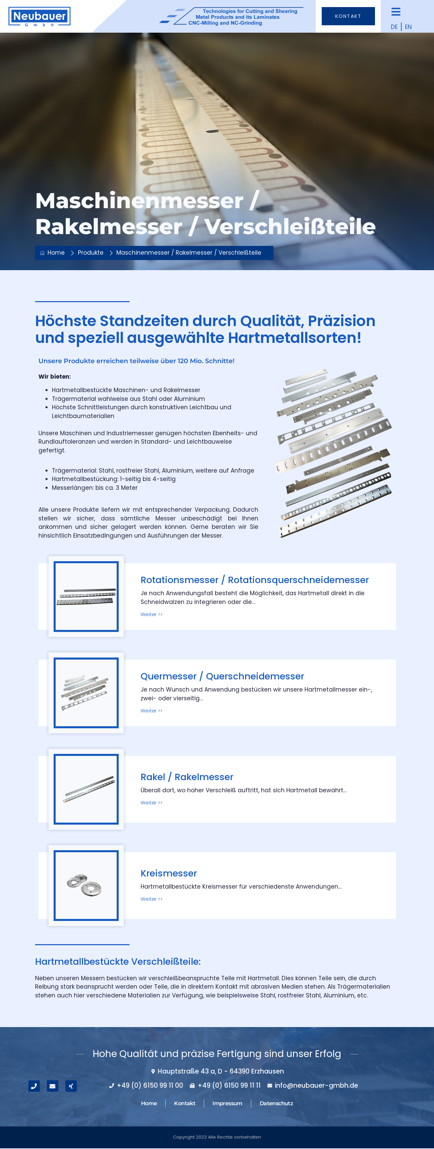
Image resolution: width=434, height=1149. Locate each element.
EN (408, 27)
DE (394, 27)
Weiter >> (151, 614)
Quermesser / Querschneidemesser (222, 676)
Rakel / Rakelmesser (187, 777)
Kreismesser (169, 873)
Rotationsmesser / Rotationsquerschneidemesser (255, 580)
